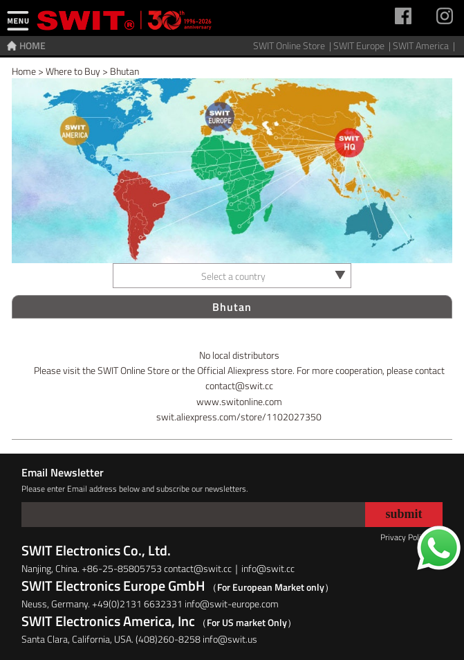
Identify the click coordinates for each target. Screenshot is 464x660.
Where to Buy (73, 71)
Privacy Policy (404, 537)
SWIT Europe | (363, 45)
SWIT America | (425, 45)
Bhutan (124, 71)
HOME (32, 45)
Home (24, 71)
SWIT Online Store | (293, 45)
